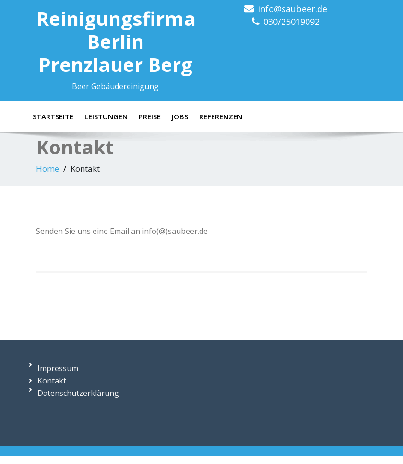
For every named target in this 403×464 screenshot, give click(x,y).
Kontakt (51, 380)
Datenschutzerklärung (78, 393)
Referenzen (220, 116)
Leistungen (106, 116)
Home (47, 168)
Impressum (57, 368)
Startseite (53, 116)
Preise (150, 116)
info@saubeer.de (292, 8)
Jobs (180, 116)
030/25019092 (291, 21)
